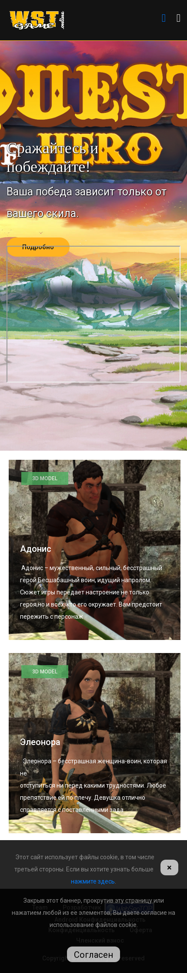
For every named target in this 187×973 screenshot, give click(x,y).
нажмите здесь (93, 881)
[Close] (169, 867)
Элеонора (40, 742)
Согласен (93, 955)
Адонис (35, 549)
